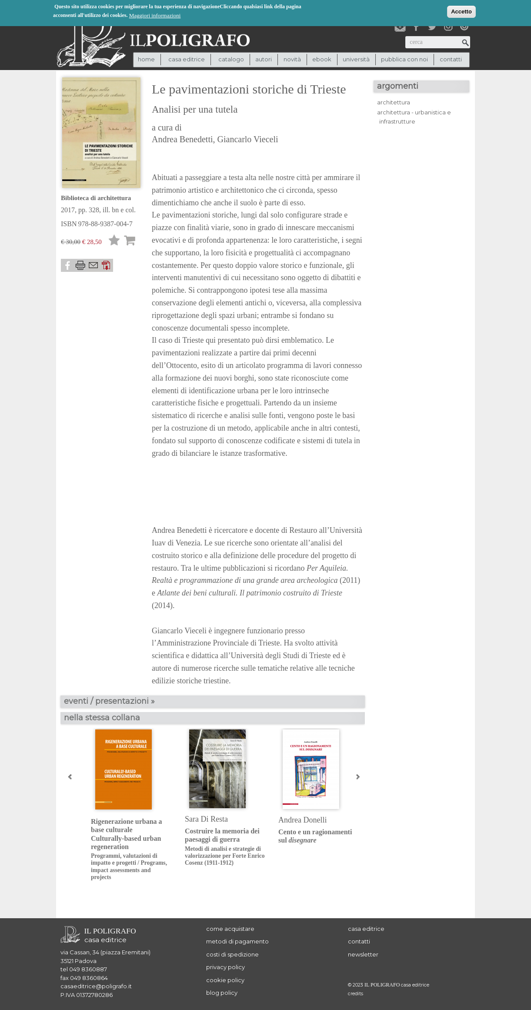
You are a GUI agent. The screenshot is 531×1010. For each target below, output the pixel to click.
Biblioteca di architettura (96, 197)
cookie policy (225, 980)
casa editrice (366, 928)
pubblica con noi (404, 59)
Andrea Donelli (302, 820)
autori (263, 59)
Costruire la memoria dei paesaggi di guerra (225, 846)
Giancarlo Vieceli (247, 139)
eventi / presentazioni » (109, 701)
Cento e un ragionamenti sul (315, 836)
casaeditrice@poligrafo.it (96, 986)
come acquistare (230, 928)
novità (292, 59)
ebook (321, 59)
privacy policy (225, 966)
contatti (451, 59)
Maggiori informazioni (155, 14)
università (356, 59)
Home (146, 59)
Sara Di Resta (206, 819)
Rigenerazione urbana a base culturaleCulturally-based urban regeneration (131, 849)
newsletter (363, 954)
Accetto (461, 10)
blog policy (221, 992)
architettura (393, 102)
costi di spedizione (232, 954)
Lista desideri (114, 241)
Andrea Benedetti (182, 139)
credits (355, 994)
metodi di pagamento (237, 941)
